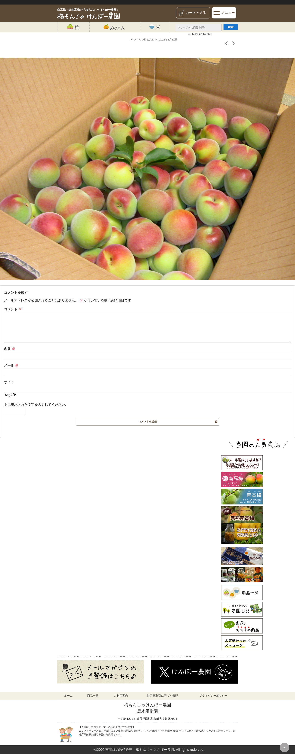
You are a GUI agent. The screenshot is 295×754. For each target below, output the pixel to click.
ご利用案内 (121, 695)
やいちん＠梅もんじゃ (144, 39)
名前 (9, 349)
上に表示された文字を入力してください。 (36, 405)
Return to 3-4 (200, 34)
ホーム (68, 695)
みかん (114, 27)
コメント (13, 309)
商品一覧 (92, 695)
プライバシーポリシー (213, 695)
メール (11, 365)
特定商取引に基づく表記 (162, 695)
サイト (9, 382)
